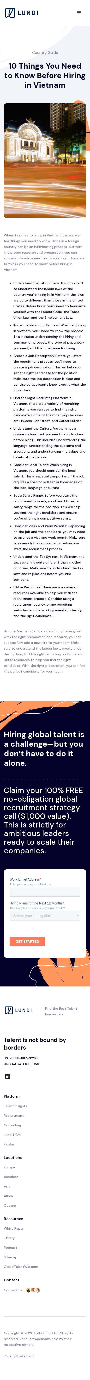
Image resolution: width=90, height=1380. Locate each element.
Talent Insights (15, 1106)
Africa (8, 1196)
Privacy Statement (19, 1356)
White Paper (14, 1228)
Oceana (10, 1205)
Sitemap (10, 1257)
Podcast (10, 1247)
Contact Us (13, 1290)
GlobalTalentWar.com (21, 1267)
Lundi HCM (12, 1135)
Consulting (12, 1125)
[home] (22, 13)
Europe (9, 1167)
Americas (11, 1177)
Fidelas (9, 1144)
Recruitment (14, 1115)
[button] (79, 13)
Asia (7, 1186)
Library (9, 1238)
